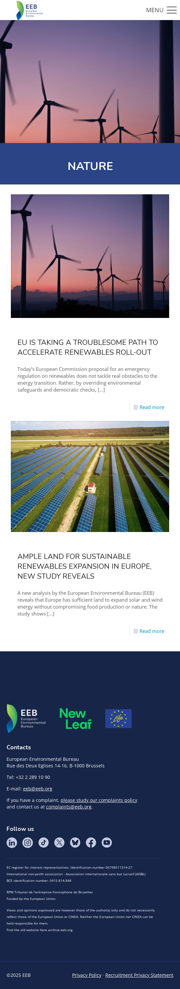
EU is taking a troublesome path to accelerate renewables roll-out (87, 347)
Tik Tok (43, 842)
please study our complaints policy (99, 800)
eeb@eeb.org (37, 788)
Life (118, 718)
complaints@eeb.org (68, 807)
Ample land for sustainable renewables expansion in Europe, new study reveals (84, 566)
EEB (26, 719)
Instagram (27, 842)
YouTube (106, 842)
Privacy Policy (86, 975)
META (75, 718)
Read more (152, 407)
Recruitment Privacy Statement (139, 975)
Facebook (91, 842)
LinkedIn (12, 842)
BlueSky (75, 842)
